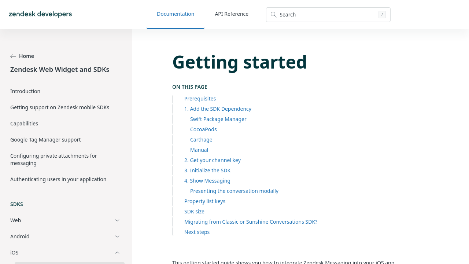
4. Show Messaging (207, 180)
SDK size (194, 211)
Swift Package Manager (218, 118)
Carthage (201, 139)
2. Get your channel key (212, 160)
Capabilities (24, 123)
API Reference (231, 13)
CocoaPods (203, 129)
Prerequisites (200, 98)
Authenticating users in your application (58, 179)
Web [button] (15, 220)
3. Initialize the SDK (207, 170)
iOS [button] (14, 252)
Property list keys (204, 201)
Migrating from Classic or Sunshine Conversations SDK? (250, 221)
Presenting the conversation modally (234, 190)
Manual (199, 149)
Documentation (175, 13)
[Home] (40, 14)
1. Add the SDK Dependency (217, 108)
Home (22, 55)
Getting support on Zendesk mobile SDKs (59, 107)
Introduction (25, 91)
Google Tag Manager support (45, 139)
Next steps (197, 231)
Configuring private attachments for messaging (53, 159)
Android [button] (19, 236)
